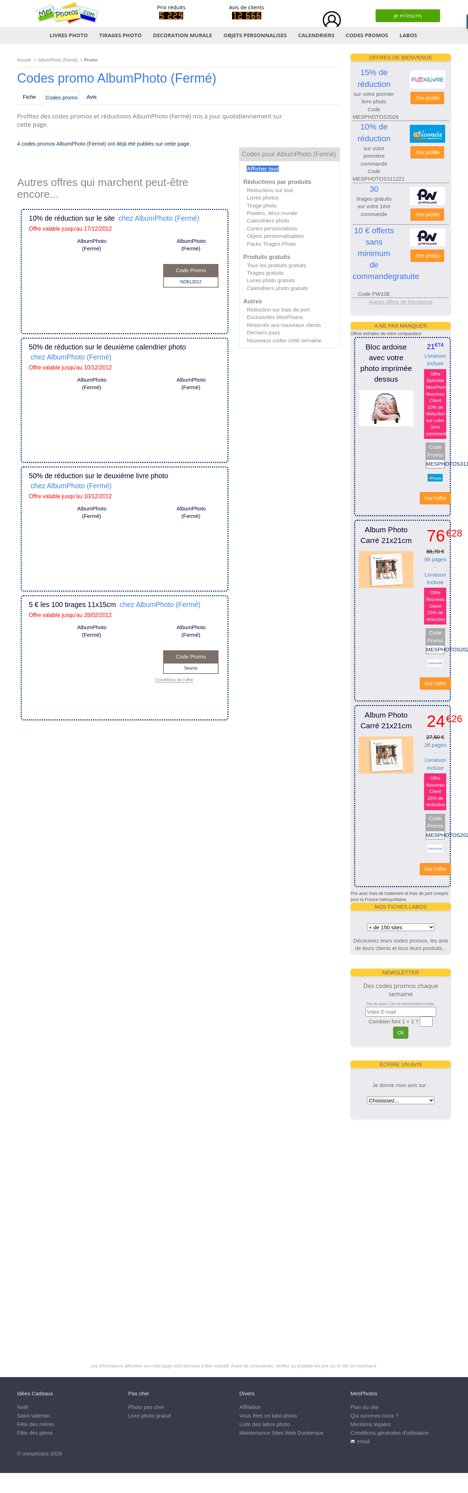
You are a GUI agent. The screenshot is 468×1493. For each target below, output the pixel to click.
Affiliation (250, 1407)
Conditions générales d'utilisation (390, 1433)
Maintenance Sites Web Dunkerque (282, 1433)
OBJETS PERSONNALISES (255, 35)
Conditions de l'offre (174, 680)
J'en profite (427, 98)
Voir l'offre (435, 498)
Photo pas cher (146, 1407)
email (363, 1441)
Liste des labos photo (265, 1424)
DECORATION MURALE (182, 35)
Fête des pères (35, 1433)
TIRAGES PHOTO (120, 35)
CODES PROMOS (367, 35)
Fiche (29, 97)
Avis (92, 97)
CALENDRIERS (316, 35)
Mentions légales (371, 1424)
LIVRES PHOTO (69, 35)
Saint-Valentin (33, 1416)
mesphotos (35, 1453)
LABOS (408, 35)
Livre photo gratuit (149, 1416)
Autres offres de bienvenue (401, 302)
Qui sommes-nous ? (374, 1416)
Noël (22, 1407)
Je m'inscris (408, 15)
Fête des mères (35, 1424)
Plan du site (364, 1407)
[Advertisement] (399, 1233)
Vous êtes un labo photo (268, 1416)
